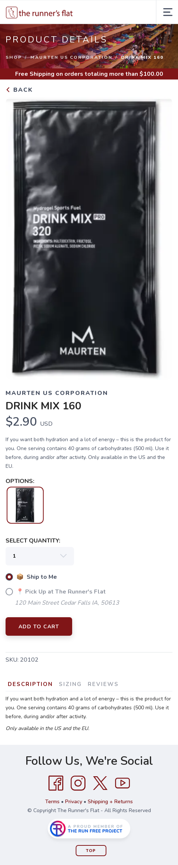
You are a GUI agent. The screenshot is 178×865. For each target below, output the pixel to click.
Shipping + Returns (110, 801)
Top (91, 851)
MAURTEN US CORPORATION (71, 57)
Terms (52, 801)
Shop (14, 57)
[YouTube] (122, 783)
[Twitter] (100, 783)
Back (19, 90)
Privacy (73, 801)
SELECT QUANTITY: (33, 541)
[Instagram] (78, 783)
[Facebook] (56, 783)
